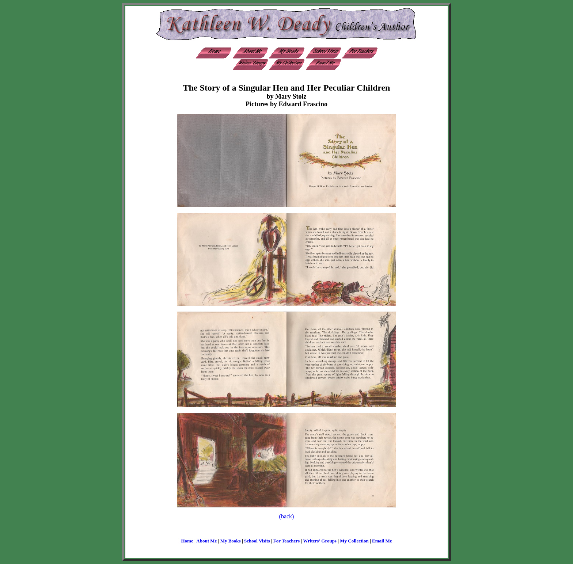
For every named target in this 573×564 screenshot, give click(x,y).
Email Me (382, 541)
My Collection (354, 541)
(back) (286, 516)
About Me (206, 541)
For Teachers (286, 541)
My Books (230, 541)
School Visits (257, 541)
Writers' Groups (320, 541)
